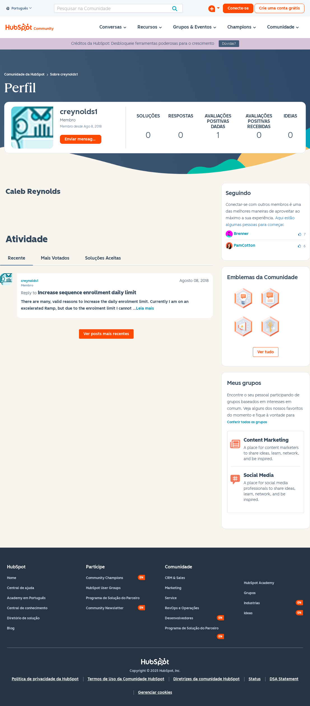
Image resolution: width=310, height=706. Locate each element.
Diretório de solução (23, 618)
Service (171, 598)
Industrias (252, 603)
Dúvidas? (229, 44)
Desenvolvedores (179, 618)
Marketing (173, 588)
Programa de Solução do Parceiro (112, 598)
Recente (16, 260)
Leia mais (145, 308)
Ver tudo (265, 352)
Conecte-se (238, 8)
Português (17, 8)
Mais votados (55, 260)
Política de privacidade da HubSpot (45, 679)
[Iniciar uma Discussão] (214, 8)
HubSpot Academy (259, 583)
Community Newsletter (104, 608)
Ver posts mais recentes (106, 333)
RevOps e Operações (182, 608)
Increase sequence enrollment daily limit (87, 293)
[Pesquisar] (118, 8)
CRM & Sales (175, 578)
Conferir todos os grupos (247, 422)
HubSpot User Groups (103, 588)
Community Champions (104, 578)
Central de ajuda (20, 588)
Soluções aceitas (103, 260)
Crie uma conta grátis (279, 8)
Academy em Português (26, 598)
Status (255, 679)
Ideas (248, 613)
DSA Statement (284, 679)
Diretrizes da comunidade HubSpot (206, 679)
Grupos (250, 593)
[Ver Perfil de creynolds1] (78, 112)
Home (11, 578)
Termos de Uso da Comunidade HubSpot (126, 679)
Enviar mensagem (81, 139)
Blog (11, 628)
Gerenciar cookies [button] (155, 692)
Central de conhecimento (27, 608)
